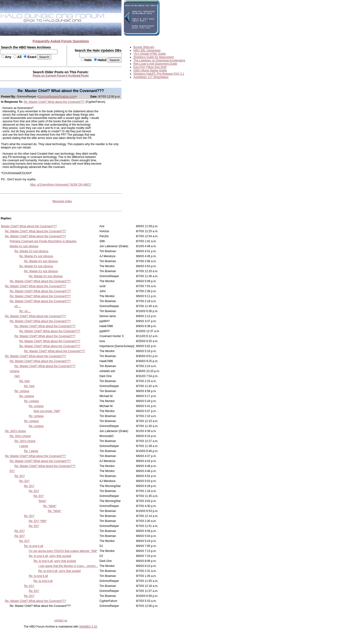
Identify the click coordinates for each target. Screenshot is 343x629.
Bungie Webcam (143, 47)
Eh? (12, 471)
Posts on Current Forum (49, 75)
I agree (23, 446)
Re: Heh (24, 381)
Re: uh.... (25, 311)
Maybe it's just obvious (24, 246)
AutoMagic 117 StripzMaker (150, 77)
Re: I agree (31, 451)
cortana (14, 371)
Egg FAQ (139, 67)
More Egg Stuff (156, 67)
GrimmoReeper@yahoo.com (57, 96)
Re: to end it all (33, 546)
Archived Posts (78, 75)
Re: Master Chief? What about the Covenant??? (54, 101)
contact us (60, 620)
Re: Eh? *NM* (38, 521)
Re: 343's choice (15, 431)
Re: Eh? (20, 476)
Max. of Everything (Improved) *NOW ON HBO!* (60, 184)
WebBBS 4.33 (88, 626)
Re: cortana (22, 391)
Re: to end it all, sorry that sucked (50, 556)
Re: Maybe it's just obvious (31, 251)
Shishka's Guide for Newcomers (153, 57)
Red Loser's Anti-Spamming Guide (155, 63)
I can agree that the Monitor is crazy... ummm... (68, 566)
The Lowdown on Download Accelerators (159, 60)
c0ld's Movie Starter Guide (150, 70)
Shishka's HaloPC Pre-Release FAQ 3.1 (158, 73)
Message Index (62, 201)
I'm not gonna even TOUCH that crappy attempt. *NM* (63, 551)
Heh (17, 376)
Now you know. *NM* (47, 411)
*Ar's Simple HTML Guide (149, 53)
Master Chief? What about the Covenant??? (29, 226)
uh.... (18, 306)
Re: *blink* (49, 506)
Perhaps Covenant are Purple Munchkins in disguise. (43, 241)
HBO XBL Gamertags (147, 50)
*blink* (42, 501)
